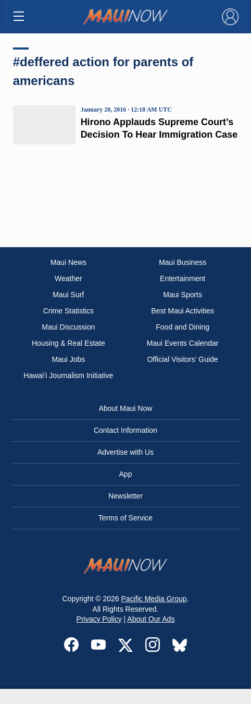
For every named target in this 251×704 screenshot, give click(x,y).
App (125, 474)
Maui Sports (182, 294)
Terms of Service (125, 518)
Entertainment (182, 278)
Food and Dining (182, 327)
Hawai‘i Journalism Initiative (68, 375)
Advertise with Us (125, 452)
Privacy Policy (99, 619)
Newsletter (125, 496)
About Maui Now (126, 408)
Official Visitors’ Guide (182, 359)
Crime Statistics (68, 311)
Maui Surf (68, 294)
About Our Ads (150, 619)
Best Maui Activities (182, 311)
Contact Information (125, 430)
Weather (68, 278)
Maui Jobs (68, 359)
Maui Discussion (68, 327)
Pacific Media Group (154, 598)
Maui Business (182, 262)
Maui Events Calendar (183, 343)
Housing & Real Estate (68, 343)
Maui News (68, 262)
